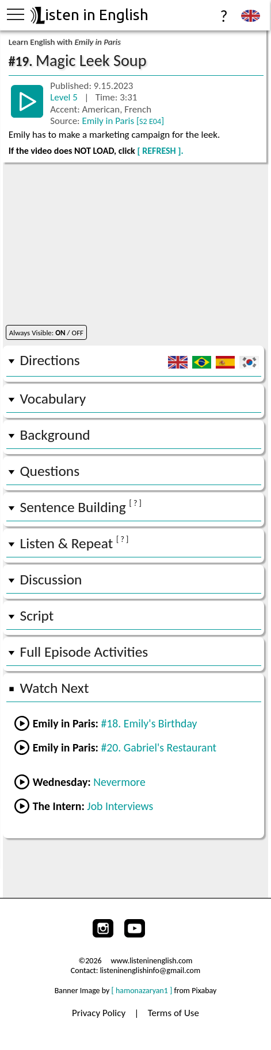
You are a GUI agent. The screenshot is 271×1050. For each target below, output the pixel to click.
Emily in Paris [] (123, 121)
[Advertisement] (135, 866)
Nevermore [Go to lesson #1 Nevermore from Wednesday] (119, 782)
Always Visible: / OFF (46, 332)
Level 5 (65, 97)
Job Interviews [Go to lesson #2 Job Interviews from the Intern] (120, 806)
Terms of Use (173, 1013)
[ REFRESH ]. (160, 150)
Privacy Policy (100, 1013)
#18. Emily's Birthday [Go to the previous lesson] (149, 723)
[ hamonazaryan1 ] (142, 990)
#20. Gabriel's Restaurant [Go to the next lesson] (158, 747)
